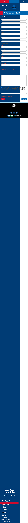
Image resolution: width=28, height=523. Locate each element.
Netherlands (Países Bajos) (8, 511)
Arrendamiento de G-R (8, 108)
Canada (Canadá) (6, 505)
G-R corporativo (11, 108)
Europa (5, 509)
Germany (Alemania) (6, 513)
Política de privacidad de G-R (14, 108)
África (5, 517)
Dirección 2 (3, 52)
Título (2, 25)
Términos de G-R (21, 108)
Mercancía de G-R (16, 108)
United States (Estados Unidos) (8, 503)
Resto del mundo (6, 522)
